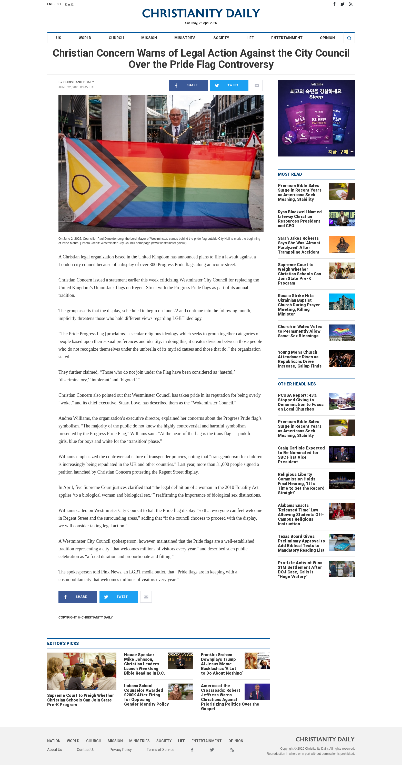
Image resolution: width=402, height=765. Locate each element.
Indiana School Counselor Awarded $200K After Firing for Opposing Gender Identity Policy (146, 695)
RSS (351, 4)
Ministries (185, 38)
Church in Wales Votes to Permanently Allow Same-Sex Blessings (300, 331)
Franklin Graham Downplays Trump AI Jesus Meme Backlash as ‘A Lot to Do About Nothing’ (222, 664)
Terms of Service (160, 750)
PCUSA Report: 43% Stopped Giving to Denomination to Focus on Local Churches (301, 402)
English (54, 4)
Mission (149, 38)
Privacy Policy (121, 750)
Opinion (327, 38)
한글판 (69, 4)
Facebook (334, 4)
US (58, 38)
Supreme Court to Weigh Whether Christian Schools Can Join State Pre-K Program (80, 700)
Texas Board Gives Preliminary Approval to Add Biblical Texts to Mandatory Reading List (301, 543)
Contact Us (86, 750)
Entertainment (287, 38)
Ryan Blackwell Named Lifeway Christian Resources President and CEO (300, 218)
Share (183, 85)
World (85, 38)
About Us (54, 750)
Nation (54, 741)
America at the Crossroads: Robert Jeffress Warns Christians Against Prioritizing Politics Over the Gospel (230, 697)
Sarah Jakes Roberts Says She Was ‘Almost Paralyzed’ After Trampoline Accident (299, 245)
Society (221, 38)
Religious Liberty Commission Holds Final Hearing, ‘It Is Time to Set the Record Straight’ (301, 483)
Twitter (342, 4)
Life (250, 38)
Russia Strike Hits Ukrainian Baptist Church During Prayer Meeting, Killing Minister (299, 305)
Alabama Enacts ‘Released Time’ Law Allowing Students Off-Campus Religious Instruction (301, 514)
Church (116, 38)
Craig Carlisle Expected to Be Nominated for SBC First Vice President (301, 455)
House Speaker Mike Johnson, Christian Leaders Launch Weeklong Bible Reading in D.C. (144, 664)
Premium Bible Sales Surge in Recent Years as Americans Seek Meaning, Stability (299, 192)
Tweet (224, 85)
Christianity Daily (78, 82)
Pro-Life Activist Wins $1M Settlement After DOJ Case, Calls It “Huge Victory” (300, 569)
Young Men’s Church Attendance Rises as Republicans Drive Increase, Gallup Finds (299, 359)
